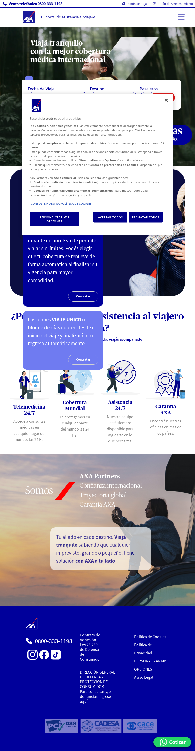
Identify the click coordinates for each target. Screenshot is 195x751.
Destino (97, 89)
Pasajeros (149, 89)
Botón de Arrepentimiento (172, 4)
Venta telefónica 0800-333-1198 (32, 3)
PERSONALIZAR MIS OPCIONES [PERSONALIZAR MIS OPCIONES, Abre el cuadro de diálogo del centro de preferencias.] (54, 219)
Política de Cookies (150, 636)
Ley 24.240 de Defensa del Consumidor (90, 652)
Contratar (83, 296)
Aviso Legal (143, 677)
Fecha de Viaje (41, 89)
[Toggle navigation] (181, 17)
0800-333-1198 (53, 641)
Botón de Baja (134, 4)
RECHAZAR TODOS (145, 217)
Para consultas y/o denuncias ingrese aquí (95, 696)
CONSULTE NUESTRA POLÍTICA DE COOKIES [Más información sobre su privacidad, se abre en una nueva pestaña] (61, 203)
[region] (97, 164)
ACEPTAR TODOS (110, 217)
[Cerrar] (166, 100)
